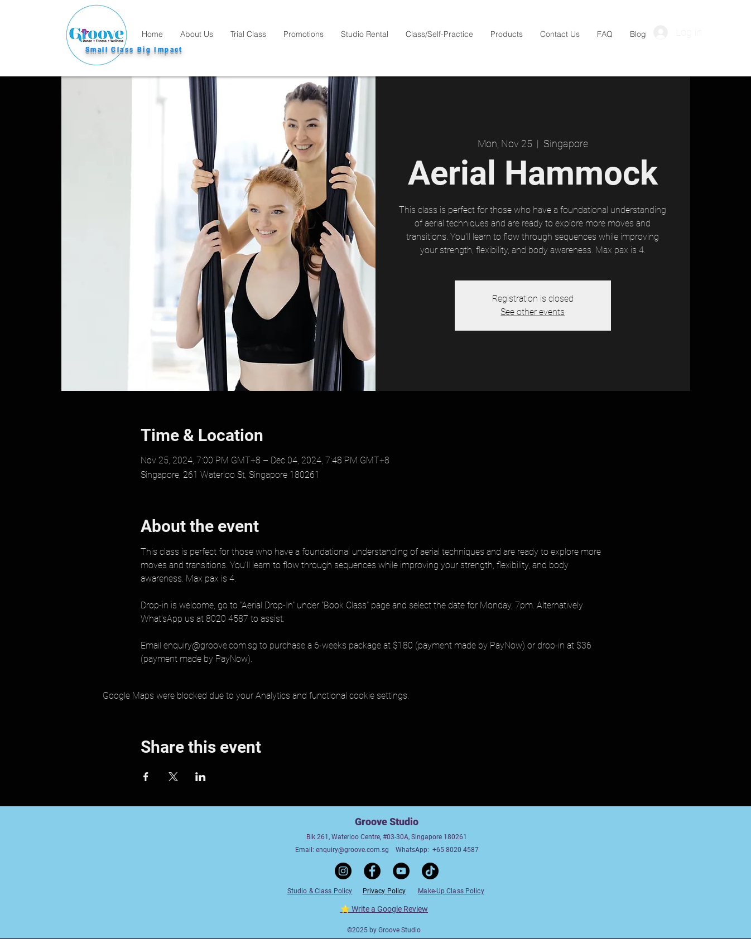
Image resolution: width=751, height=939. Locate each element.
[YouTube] (401, 871)
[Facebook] (372, 871)
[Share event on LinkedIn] (200, 776)
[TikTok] (430, 871)
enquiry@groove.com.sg (352, 850)
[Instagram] (343, 871)
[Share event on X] (173, 776)
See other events (532, 312)
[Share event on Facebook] (146, 776)
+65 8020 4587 (455, 850)
